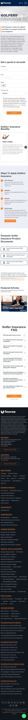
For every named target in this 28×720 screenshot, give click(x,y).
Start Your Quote (10, 221)
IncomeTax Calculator (6, 566)
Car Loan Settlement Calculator (8, 554)
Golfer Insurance (5, 503)
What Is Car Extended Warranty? (8, 633)
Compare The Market (6, 476)
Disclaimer (5, 601)
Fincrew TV (13, 478)
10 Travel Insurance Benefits (7, 659)
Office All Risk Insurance (16, 490)
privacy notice (18, 105)
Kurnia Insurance (5, 613)
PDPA (25, 598)
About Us (15, 476)
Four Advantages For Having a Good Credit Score (12, 671)
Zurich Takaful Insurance (6, 618)
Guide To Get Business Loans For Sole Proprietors (13, 688)
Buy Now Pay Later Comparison (8, 532)
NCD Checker (19, 552)
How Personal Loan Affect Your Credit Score (11, 691)
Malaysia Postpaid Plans (6, 537)
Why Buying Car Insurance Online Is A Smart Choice (13, 628)
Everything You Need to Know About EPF (10, 674)
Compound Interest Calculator (8, 574)
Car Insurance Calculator (7, 569)
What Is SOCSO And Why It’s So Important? (11, 676)
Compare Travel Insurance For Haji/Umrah (11, 498)
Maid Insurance (15, 500)
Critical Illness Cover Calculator (8, 556)
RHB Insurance (14, 611)
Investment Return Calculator (10, 581)
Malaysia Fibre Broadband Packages (9, 539)
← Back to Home (14, 399)
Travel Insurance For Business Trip (9, 647)
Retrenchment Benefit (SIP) (7, 559)
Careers (3, 478)
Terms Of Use (4, 603)
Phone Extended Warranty (7, 522)
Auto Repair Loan (5, 510)
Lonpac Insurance (15, 613)
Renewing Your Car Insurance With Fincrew (11, 625)
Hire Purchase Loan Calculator (8, 591)
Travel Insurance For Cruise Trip (8, 655)
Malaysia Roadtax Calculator (7, 552)
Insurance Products (12, 473)
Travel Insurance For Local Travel (9, 650)
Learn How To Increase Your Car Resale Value (12, 638)
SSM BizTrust (6, 712)
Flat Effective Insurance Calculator (9, 576)
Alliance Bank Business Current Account (10, 520)
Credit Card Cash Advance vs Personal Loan (11, 693)
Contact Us (3, 483)
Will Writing (14, 517)
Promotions (22, 476)
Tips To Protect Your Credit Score (8, 667)
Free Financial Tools (5, 480)
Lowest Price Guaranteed (7, 598)
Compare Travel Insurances (7, 495)
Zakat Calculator (23, 576)
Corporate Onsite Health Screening (9, 525)
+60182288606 (4, 446)
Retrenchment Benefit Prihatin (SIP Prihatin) (11, 561)
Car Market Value (21, 591)
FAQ (8, 478)
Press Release (18, 598)
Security (11, 603)
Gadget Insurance (5, 500)
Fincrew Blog (22, 478)
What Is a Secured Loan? (7, 686)
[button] (25, 147)
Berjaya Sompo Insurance (21, 618)
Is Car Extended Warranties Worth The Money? (12, 635)
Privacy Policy (13, 601)
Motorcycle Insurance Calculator (8, 571)
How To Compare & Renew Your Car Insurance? (12, 630)
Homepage (3, 473)
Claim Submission (16, 480)
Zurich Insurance (5, 616)
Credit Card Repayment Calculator (9, 584)
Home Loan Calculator (6, 589)
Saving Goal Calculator (21, 579)
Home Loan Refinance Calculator (8, 586)
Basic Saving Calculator (8, 579)
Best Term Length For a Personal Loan (10, 684)
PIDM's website (20, 279)
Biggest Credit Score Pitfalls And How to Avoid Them (13, 669)
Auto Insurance (4, 490)
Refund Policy (22, 601)
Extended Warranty (5, 517)
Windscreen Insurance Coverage (8, 564)
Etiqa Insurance (14, 616)
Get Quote (14, 396)
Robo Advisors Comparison (7, 542)
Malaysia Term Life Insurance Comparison (11, 544)
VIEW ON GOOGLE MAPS (10, 449)
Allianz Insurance (5, 611)
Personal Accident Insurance (7, 493)
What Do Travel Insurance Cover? (9, 645)
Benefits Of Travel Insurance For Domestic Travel (12, 652)
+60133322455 (4, 460)
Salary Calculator (17, 566)
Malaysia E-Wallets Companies (8, 534)
